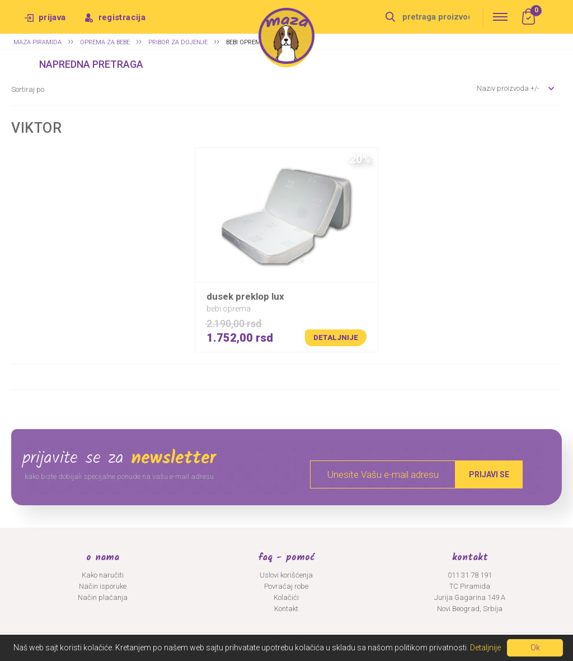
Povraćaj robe (286, 586)
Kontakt (286, 608)
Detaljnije (335, 337)
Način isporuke (102, 586)
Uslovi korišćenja (286, 575)
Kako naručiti (103, 575)
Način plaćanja (103, 597)
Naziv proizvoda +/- (508, 88)
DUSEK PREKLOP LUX (245, 296)
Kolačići (286, 597)
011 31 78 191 (470, 575)
